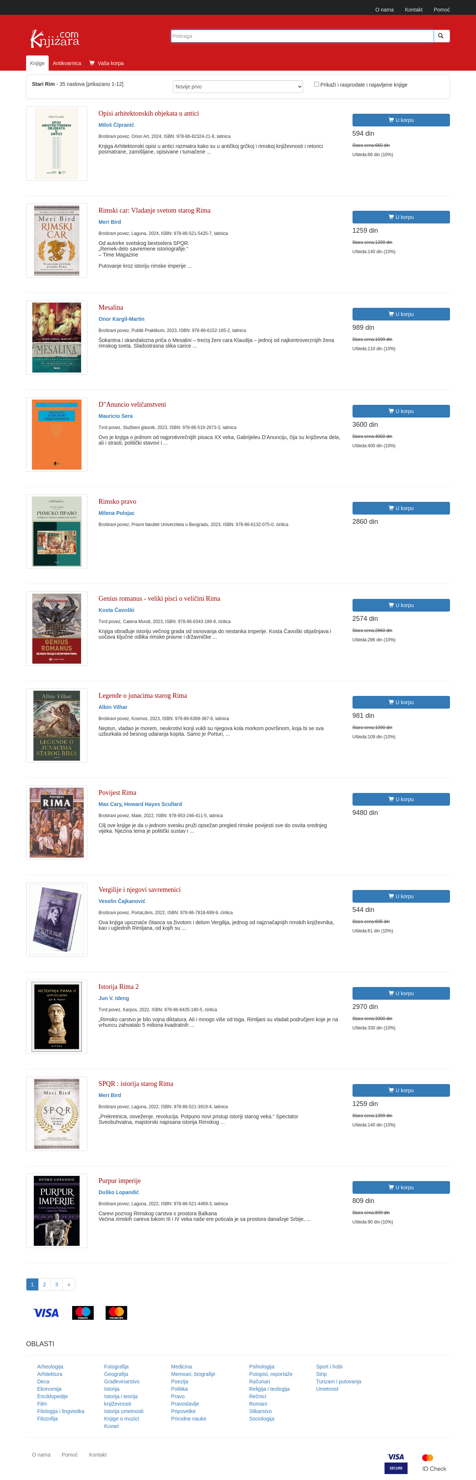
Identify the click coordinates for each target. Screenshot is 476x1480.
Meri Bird (110, 222)
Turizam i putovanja (338, 1381)
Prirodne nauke (188, 1419)
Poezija (179, 1381)
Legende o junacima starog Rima (143, 695)
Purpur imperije (120, 1180)
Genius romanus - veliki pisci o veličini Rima (159, 598)
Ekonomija (49, 1389)
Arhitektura (49, 1374)
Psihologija (261, 1367)
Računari (259, 1381)
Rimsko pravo (117, 501)
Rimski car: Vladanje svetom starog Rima (154, 210)
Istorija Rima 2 (119, 986)
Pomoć (442, 10)
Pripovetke (183, 1411)
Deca (43, 1381)
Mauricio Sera (116, 416)
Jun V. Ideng (114, 998)
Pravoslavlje (185, 1404)
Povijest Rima (117, 792)
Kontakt (413, 10)
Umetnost (327, 1389)
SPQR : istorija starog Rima (136, 1083)
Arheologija (50, 1367)
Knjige (37, 63)
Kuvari (111, 1426)
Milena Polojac (117, 513)
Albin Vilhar (113, 707)
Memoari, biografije (193, 1374)
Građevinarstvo (121, 1381)
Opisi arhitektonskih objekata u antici (149, 113)
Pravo (178, 1396)
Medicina (181, 1367)
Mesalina (111, 307)
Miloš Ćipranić (116, 125)
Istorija (111, 1389)
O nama (384, 10)
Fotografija (116, 1367)
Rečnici (257, 1396)
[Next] (68, 1284)
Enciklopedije (52, 1396)
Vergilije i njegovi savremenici (140, 889)
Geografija (116, 1374)
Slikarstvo (260, 1411)
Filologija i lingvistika (60, 1411)
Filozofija (47, 1419)
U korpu (401, 120)
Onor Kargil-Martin (122, 319)
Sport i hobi (329, 1367)
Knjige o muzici (121, 1419)
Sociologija (261, 1419)
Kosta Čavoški (116, 610)
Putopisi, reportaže (271, 1374)
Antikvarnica (67, 63)
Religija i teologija (269, 1389)
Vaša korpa (106, 63)
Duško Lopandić (119, 1192)
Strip (321, 1374)
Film (42, 1404)
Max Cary (110, 804)
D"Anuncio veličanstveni (132, 404)
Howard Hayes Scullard (153, 804)
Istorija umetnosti (124, 1411)
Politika (179, 1389)
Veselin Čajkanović (122, 901)
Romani (258, 1404)
